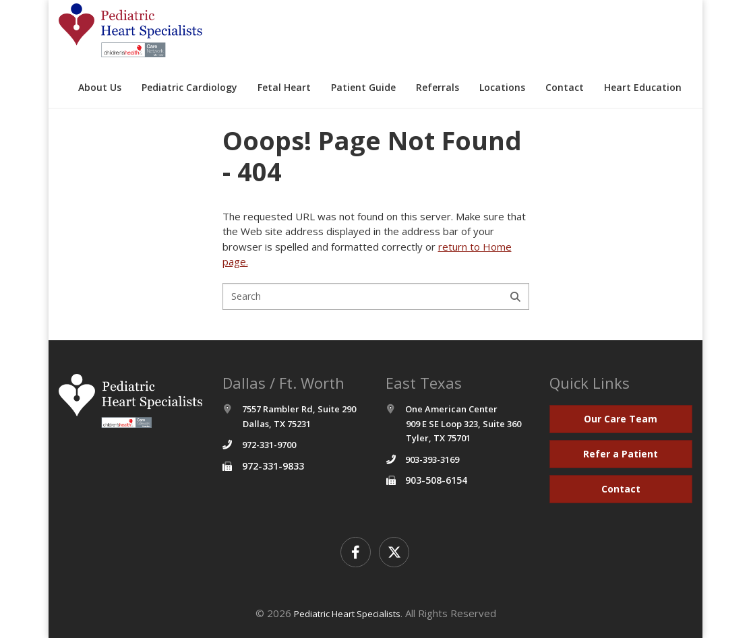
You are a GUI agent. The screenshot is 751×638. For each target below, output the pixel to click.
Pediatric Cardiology (189, 87)
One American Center (453, 423)
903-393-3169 (432, 459)
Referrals (437, 87)
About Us (99, 87)
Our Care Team (620, 418)
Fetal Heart (284, 87)
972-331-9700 (269, 445)
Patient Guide (363, 87)
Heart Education (643, 87)
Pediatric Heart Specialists (347, 614)
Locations (502, 87)
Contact (564, 87)
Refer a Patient (620, 453)
